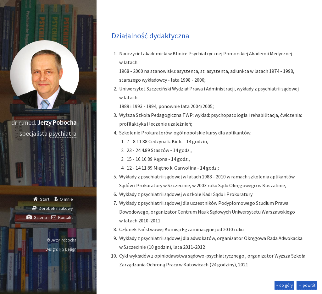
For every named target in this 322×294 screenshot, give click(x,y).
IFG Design (67, 249)
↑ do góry (284, 285)
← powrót (306, 285)
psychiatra (62, 133)
